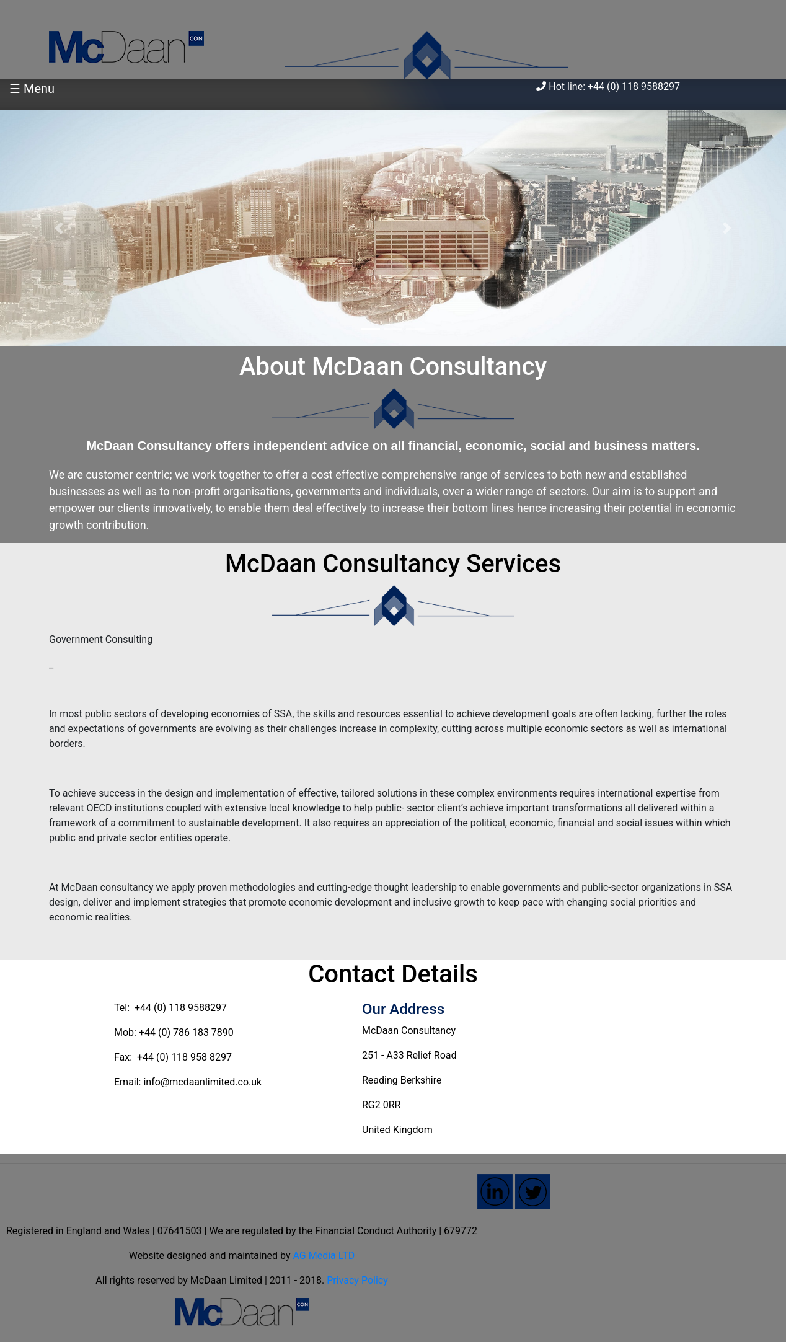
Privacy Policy (357, 1280)
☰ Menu (32, 88)
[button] (59, 228)
